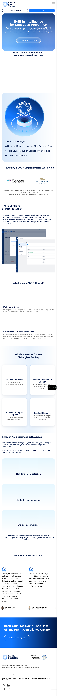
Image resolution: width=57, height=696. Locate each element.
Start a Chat (52, 387)
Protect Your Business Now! (27, 40)
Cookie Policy (6, 678)
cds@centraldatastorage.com (11, 689)
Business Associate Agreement (41, 678)
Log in (42, 10)
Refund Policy (6, 680)
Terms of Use (26, 678)
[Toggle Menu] (53, 3)
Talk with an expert (15, 10)
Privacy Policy (16, 678)
